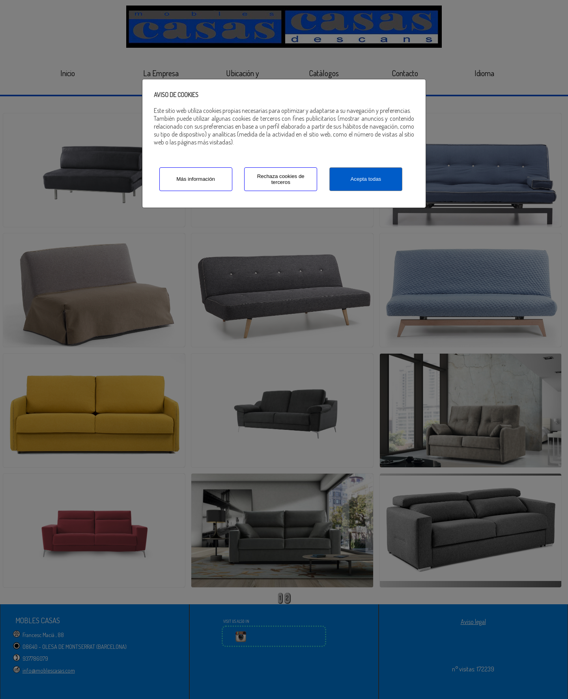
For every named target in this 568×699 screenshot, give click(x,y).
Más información (195, 179)
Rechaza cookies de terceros (281, 179)
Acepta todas (365, 179)
